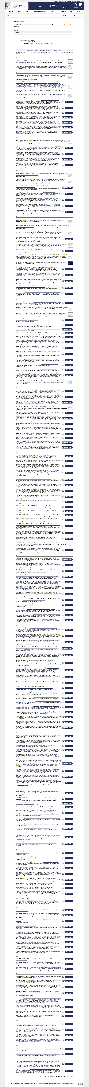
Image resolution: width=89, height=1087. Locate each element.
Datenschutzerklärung (71, 1)
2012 (65, 52)
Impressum (63, 1)
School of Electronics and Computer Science (39, 1083)
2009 (17, 53)
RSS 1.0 (67, 24)
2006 (23, 53)
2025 (25, 52)
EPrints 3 (19, 1083)
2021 (37, 52)
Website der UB (56, 1)
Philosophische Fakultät (26, 41)
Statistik (53, 11)
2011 (68, 52)
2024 (28, 52)
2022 (34, 52)
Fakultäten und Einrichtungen (24, 40)
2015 (56, 52)
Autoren (45, 50)
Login (7, 15)
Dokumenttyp (51, 50)
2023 (31, 52)
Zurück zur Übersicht (20, 21)
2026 (22, 52)
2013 (62, 52)
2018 (47, 52)
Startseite (11, 11)
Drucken (79, 1)
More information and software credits (65, 1083)
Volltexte (28, 11)
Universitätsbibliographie (40, 11)
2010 (71, 52)
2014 (59, 52)
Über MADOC (62, 11)
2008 (20, 53)
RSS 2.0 (73, 24)
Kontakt (78, 11)
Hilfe (71, 11)
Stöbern (19, 11)
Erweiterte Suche (80, 15)
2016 (53, 52)
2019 (43, 52)
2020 (40, 52)
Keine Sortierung (58, 50)
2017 (50, 52)
